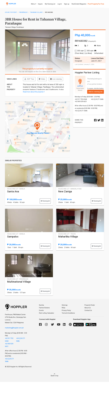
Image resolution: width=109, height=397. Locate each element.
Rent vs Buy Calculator (46, 313)
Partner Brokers (44, 308)
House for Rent (11, 12)
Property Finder (90, 305)
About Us (88, 308)
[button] (10, 52)
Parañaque (23, 12)
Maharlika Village (68, 236)
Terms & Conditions (68, 313)
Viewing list (45, 201)
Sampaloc (13, 236)
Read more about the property (34, 92)
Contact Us (88, 310)
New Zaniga (65, 191)
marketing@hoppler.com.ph (14, 328)
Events (41, 310)
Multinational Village (19, 281)
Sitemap (64, 305)
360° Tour (29, 79)
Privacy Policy (66, 310)
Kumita (41, 305)
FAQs (63, 308)
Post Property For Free (96, 4)
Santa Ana (13, 191)
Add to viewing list (95, 92)
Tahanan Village (36, 12)
